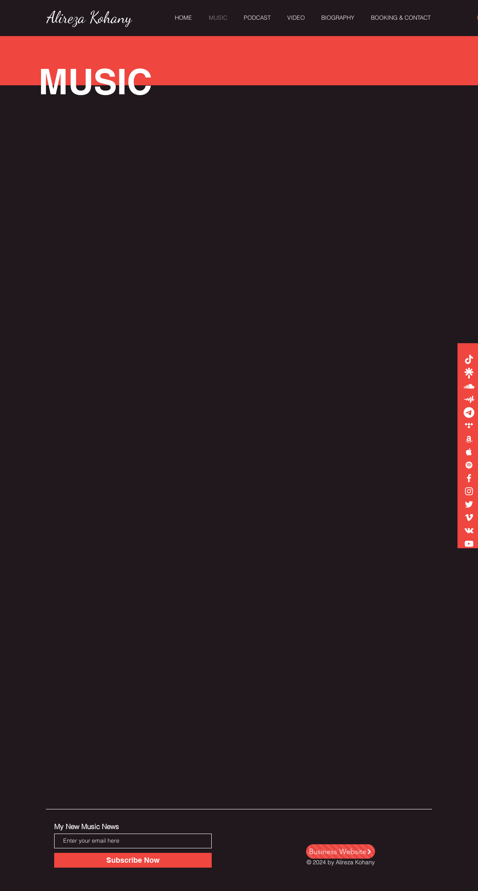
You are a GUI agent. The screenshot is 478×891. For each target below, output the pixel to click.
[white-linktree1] (469, 373)
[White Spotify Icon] (469, 465)
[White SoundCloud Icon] (469, 386)
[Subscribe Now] (133, 860)
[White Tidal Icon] (469, 425)
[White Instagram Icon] (469, 491)
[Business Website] (340, 851)
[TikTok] (469, 360)
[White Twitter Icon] (469, 504)
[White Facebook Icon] (469, 478)
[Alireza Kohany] (89, 18)
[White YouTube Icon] (469, 543)
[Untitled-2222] (469, 412)
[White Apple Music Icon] (469, 452)
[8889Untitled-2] (469, 399)
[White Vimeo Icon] (469, 517)
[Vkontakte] (469, 530)
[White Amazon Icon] (469, 438)
